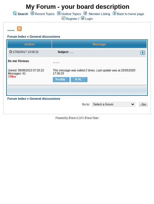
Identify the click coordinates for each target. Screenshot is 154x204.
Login (87, 18)
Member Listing (99, 14)
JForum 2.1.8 (75, 118)
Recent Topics (45, 14)
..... (10, 29)
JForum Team (91, 118)
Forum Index (17, 36)
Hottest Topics (71, 14)
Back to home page (130, 14)
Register (70, 18)
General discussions (45, 36)
